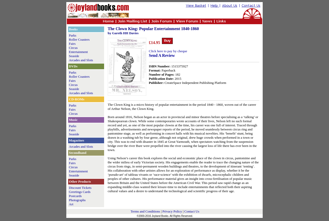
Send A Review (162, 55)
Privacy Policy (172, 211)
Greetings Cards (79, 192)
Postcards (75, 196)
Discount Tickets (80, 188)
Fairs (72, 44)
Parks (72, 35)
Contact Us (191, 211)
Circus (73, 48)
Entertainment (78, 52)
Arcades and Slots (81, 60)
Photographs (77, 200)
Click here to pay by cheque (168, 51)
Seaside (74, 56)
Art (71, 204)
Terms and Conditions (145, 211)
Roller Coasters (79, 39)
